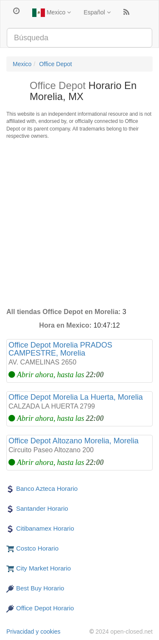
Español (97, 12)
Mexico (51, 12)
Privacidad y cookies (33, 631)
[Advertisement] (79, 223)
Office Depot (55, 64)
